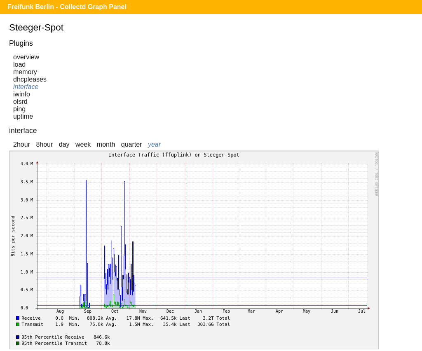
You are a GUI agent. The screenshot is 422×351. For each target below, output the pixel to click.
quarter (131, 144)
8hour (44, 144)
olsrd (20, 101)
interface (25, 86)
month (106, 144)
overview (26, 57)
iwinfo (21, 94)
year (154, 144)
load (19, 64)
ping (19, 108)
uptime (23, 116)
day (64, 144)
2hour (21, 144)
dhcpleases (30, 79)
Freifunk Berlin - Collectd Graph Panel (67, 6)
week (83, 144)
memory (25, 71)
